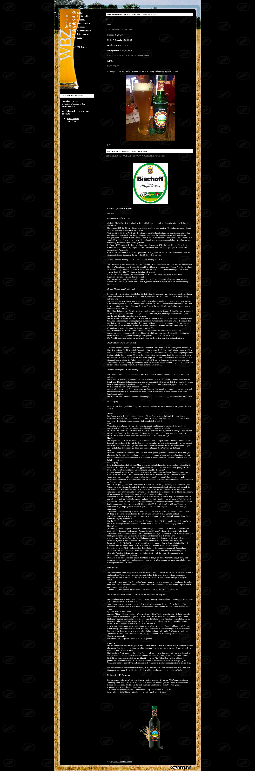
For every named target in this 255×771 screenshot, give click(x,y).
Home (79, 12)
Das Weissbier (83, 16)
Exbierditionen (84, 30)
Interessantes (83, 34)
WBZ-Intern (81, 47)
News (79, 37)
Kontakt (81, 27)
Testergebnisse (83, 23)
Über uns (81, 19)
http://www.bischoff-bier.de (121, 762)
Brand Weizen (73, 118)
